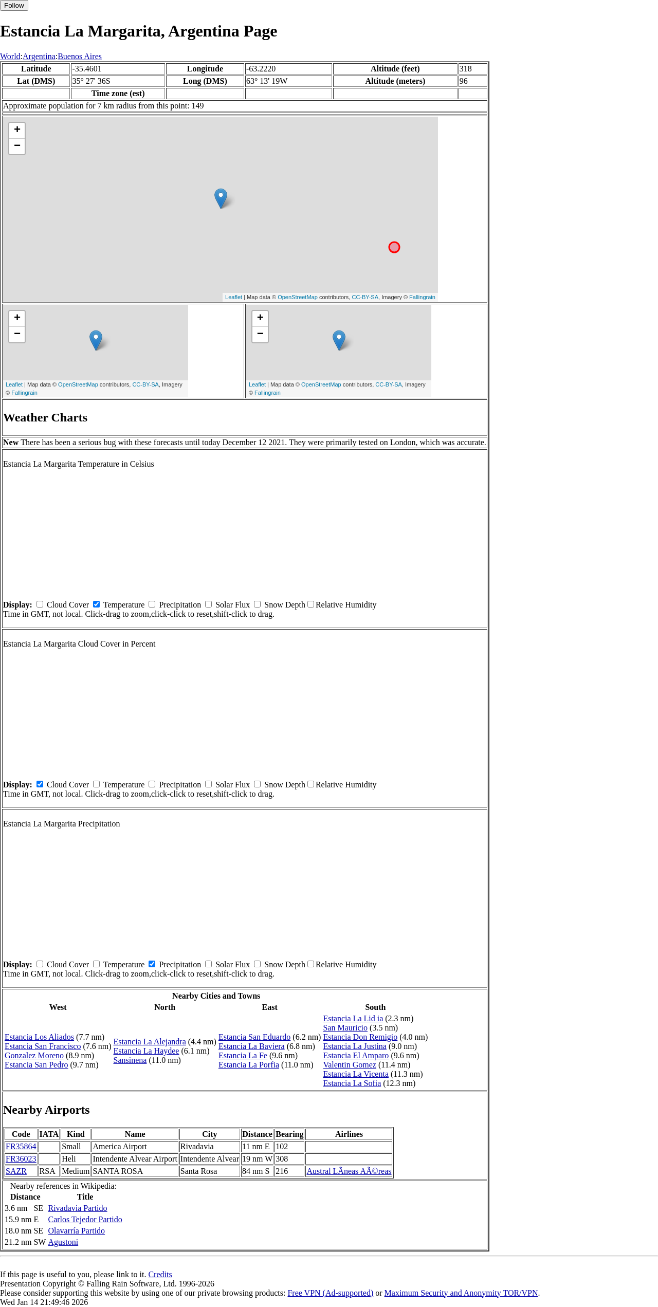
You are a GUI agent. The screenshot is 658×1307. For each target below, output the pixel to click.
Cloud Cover (68, 604)
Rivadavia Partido (77, 1208)
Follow (14, 5)
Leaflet (233, 297)
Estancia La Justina (355, 1046)
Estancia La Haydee (146, 1050)
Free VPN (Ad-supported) (330, 1292)
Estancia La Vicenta (356, 1074)
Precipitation (180, 604)
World (10, 56)
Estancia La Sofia (352, 1083)
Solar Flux (232, 604)
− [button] (17, 146)
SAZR (16, 1171)
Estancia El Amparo (356, 1055)
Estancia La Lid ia (353, 1018)
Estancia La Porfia (248, 1064)
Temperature (124, 604)
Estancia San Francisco (43, 1046)
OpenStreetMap (298, 297)
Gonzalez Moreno (34, 1055)
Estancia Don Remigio (360, 1037)
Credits (160, 1274)
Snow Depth (284, 604)
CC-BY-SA (365, 297)
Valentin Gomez (349, 1064)
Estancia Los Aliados (39, 1037)
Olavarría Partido (76, 1230)
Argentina (39, 56)
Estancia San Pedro (36, 1064)
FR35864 (21, 1146)
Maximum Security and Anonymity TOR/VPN (461, 1292)
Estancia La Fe (242, 1055)
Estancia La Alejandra (150, 1041)
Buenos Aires (80, 56)
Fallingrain (422, 297)
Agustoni (63, 1242)
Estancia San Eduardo (254, 1037)
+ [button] (17, 130)
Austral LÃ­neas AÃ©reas (348, 1171)
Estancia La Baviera (251, 1046)
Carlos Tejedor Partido (85, 1219)
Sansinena (130, 1060)
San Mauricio (345, 1027)
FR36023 (21, 1158)
